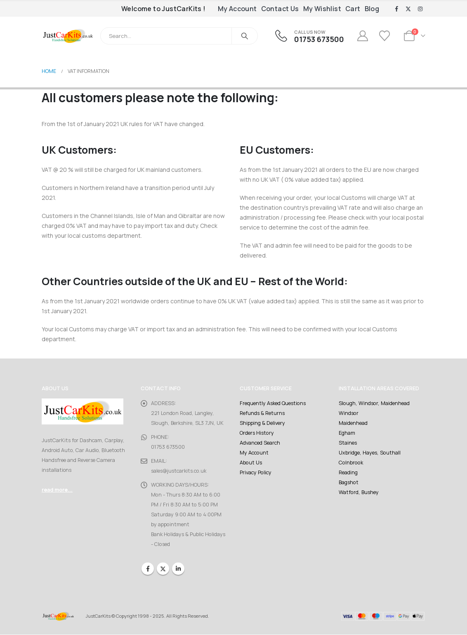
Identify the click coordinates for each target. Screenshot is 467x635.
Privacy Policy (255, 472)
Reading (348, 472)
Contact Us (280, 8)
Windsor (348, 413)
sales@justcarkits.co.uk (178, 470)
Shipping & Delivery (262, 422)
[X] (408, 9)
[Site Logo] (68, 36)
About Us (251, 462)
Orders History (257, 432)
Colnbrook (350, 462)
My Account (237, 8)
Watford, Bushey (359, 492)
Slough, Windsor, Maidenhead (374, 403)
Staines (348, 442)
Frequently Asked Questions (272, 403)
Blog (372, 8)
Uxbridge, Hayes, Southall (369, 452)
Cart (353, 8)
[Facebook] (396, 9)
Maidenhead (353, 422)
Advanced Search (260, 442)
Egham (347, 432)
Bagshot (349, 482)
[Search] (244, 36)
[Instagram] (420, 9)
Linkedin (178, 568)
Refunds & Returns (262, 413)
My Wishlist (322, 8)
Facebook (148, 568)
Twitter (163, 568)
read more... (57, 489)
